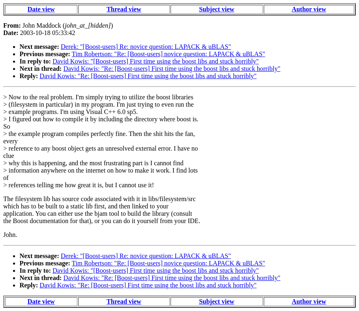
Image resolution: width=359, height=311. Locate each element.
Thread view (124, 9)
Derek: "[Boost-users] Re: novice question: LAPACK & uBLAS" (146, 46)
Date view (41, 9)
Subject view (216, 9)
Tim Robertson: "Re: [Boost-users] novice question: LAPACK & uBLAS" (168, 53)
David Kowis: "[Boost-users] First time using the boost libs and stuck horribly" (156, 61)
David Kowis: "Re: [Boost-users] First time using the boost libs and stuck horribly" (171, 68)
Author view (309, 9)
